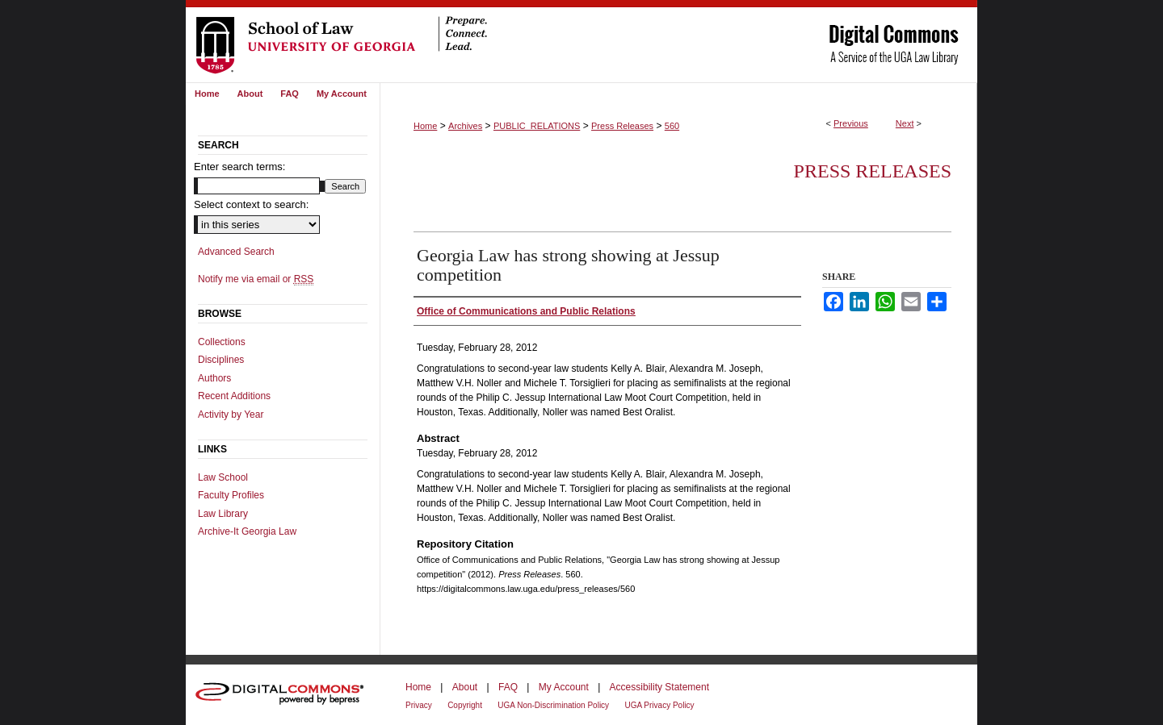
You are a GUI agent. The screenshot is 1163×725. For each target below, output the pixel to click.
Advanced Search (236, 251)
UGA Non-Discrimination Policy (553, 705)
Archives (465, 126)
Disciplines (221, 359)
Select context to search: (251, 204)
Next (905, 123)
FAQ (508, 687)
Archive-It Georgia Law (247, 531)
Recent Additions (234, 396)
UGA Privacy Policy (659, 705)
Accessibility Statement (659, 687)
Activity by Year (230, 414)
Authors (214, 378)
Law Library (223, 513)
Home (425, 126)
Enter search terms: (239, 166)
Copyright (464, 705)
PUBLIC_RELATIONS (536, 126)
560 (672, 126)
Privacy (418, 705)
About (464, 687)
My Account (564, 687)
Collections (222, 342)
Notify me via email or (255, 279)
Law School (223, 477)
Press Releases (622, 126)
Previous (850, 123)
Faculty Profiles (231, 495)
